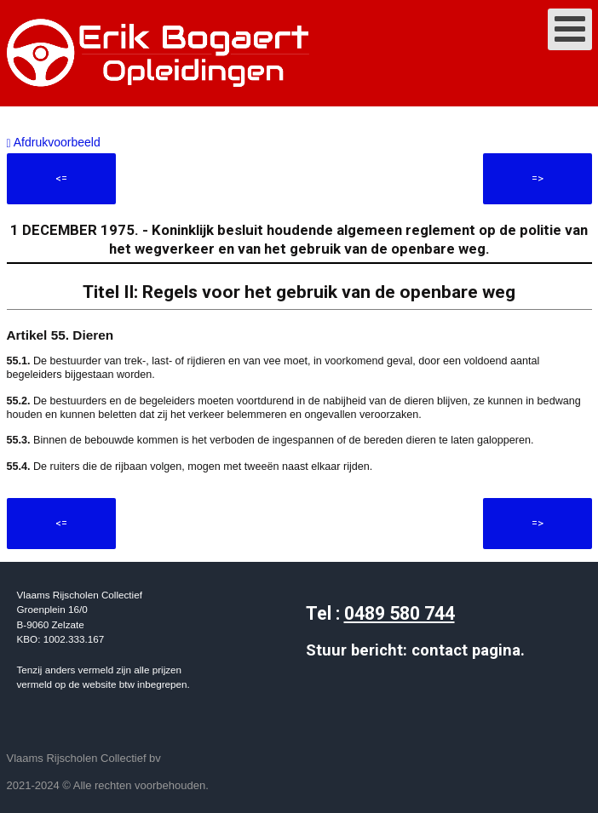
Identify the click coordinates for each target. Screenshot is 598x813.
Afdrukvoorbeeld (54, 142)
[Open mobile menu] (570, 29)
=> (537, 178)
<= (61, 178)
